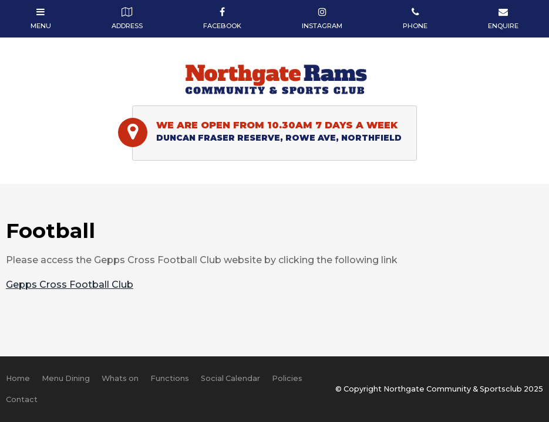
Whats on (120, 378)
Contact (22, 399)
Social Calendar (230, 378)
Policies (287, 378)
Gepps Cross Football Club (69, 284)
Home (18, 378)
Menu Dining (66, 378)
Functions (169, 378)
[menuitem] (18, 378)
